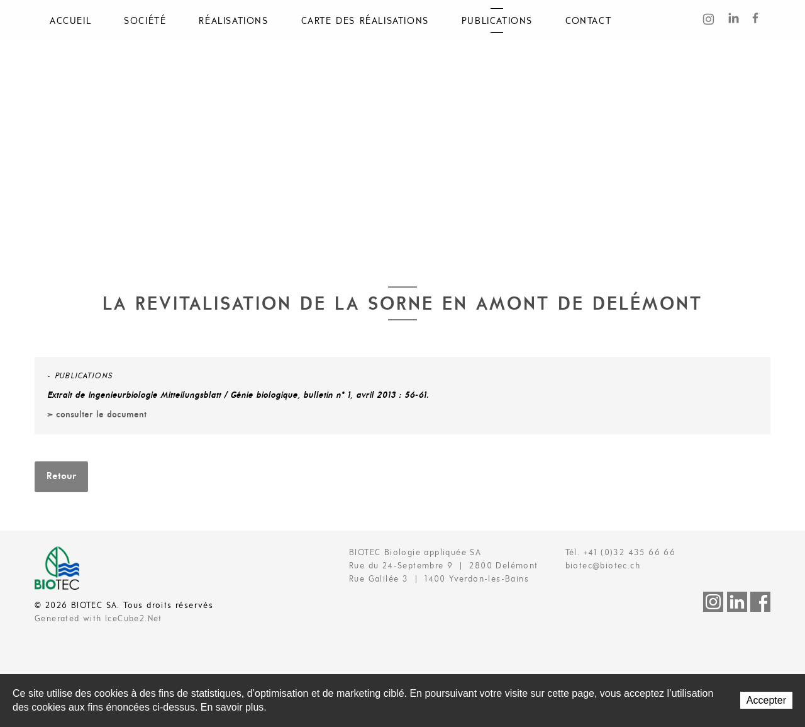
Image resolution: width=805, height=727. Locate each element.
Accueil (70, 21)
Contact (588, 21)
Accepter (766, 700)
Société (145, 21)
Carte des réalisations (365, 21)
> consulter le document (97, 415)
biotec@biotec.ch (602, 566)
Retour (61, 476)
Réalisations (233, 21)
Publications (497, 21)
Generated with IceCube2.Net (98, 619)
